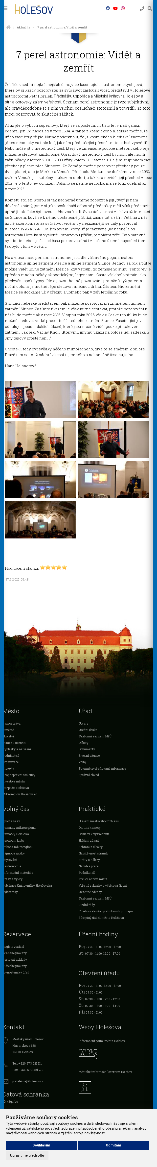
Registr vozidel (13, 946)
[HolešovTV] (115, 8)
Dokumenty (87, 749)
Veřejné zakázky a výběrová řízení (103, 885)
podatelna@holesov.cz (28, 1081)
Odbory (84, 743)
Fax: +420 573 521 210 (28, 1070)
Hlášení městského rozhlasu (99, 821)
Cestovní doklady (14, 959)
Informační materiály (17, 873)
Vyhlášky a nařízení (16, 749)
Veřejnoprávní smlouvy (18, 775)
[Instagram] (123, 8)
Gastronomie (11, 866)
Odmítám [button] (113, 1145)
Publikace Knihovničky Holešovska (27, 885)
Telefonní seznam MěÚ (95, 736)
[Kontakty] (142, 8)
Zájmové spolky (13, 853)
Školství (8, 736)
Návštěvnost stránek (93, 853)
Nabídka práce (88, 866)
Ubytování (9, 860)
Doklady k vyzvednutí (94, 834)
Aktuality (23, 27)
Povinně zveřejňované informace (102, 768)
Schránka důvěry (91, 847)
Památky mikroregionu (19, 827)
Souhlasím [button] (41, 1145)
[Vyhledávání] (150, 8)
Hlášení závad (89, 840)
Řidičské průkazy (14, 966)
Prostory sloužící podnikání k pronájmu (107, 911)
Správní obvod (89, 775)
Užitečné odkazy (90, 892)
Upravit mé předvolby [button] (27, 1155)
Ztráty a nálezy (89, 860)
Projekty (8, 768)
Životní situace (89, 755)
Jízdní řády (87, 905)
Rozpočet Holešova (15, 788)
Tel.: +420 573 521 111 (27, 1063)
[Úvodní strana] (8, 27)
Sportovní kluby (13, 840)
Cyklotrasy (10, 892)
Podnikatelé (10, 755)
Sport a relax (11, 821)
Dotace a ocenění (14, 743)
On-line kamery (90, 827)
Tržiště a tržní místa (93, 879)
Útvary (83, 723)
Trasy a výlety (12, 879)
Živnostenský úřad (15, 972)
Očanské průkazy (14, 953)
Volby (82, 762)
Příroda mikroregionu (17, 847)
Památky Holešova (15, 834)
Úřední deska (88, 730)
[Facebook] (108, 8)
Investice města (13, 781)
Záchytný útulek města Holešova (101, 918)
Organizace (10, 762)
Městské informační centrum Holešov (105, 1072)
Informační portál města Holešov (102, 1041)
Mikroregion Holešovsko (19, 794)
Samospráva (11, 723)
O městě (8, 730)
